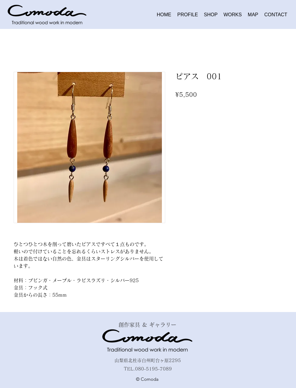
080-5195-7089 (153, 369)
